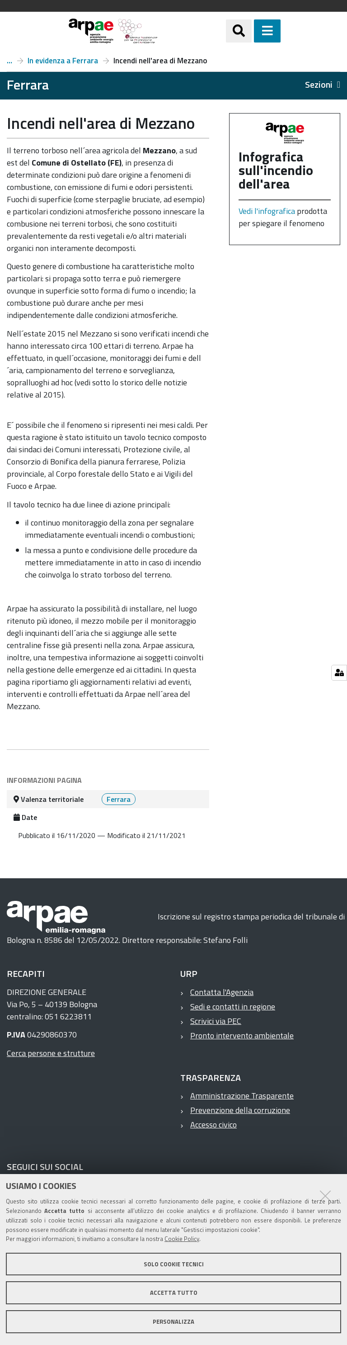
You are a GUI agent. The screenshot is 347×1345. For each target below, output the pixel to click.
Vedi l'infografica (267, 211)
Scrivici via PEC (215, 1021)
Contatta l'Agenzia (221, 992)
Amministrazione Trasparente (242, 1095)
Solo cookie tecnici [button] (174, 1264)
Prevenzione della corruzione (240, 1110)
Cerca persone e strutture (51, 1053)
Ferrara (9, 60)
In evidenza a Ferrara (63, 60)
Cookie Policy (181, 1238)
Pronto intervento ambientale (242, 1035)
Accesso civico (213, 1124)
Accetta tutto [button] (173, 1292)
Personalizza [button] (173, 1321)
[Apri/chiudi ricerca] (239, 31)
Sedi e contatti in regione (232, 1006)
